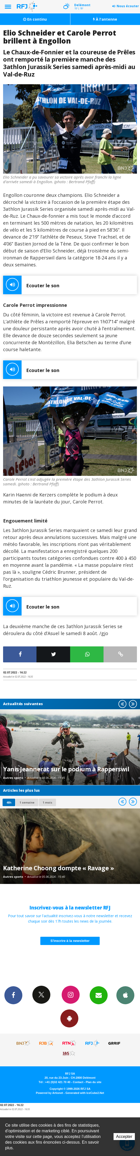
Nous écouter (128, 6)
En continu (35, 19)
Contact (78, 1082)
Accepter (124, 1136)
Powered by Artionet (49, 1092)
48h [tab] (8, 802)
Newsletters (99, 995)
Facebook (13, 995)
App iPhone (125, 995)
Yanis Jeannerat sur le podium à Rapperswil (66, 769)
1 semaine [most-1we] (27, 802)
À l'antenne (105, 19)
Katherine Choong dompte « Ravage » (58, 868)
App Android (69, 1018)
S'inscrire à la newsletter (70, 941)
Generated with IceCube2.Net (85, 1092)
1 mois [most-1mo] (47, 802)
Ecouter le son (31, 285)
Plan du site (93, 1082)
